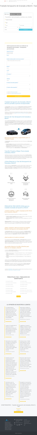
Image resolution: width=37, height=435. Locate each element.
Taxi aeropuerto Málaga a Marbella (11, 291)
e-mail (8, 70)
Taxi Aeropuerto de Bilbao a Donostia (25, 282)
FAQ (24, 425)
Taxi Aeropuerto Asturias (9, 284)
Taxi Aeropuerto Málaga (9, 290)
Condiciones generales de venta (16, 93)
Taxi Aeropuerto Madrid (9, 288)
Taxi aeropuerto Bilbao (23, 281)
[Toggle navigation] (32, 3)
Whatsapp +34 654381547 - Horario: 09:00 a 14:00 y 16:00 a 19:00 (18, 0)
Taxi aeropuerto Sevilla (23, 293)
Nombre (8, 66)
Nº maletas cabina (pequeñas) (12, 87)
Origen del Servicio (10, 51)
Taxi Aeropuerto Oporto (23, 288)
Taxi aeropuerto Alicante (9, 281)
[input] (11, 25)
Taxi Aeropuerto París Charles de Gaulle (26, 290)
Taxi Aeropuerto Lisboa (23, 286)
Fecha (8, 55)
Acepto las (14, 93)
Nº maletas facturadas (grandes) (12, 82)
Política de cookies (26, 422)
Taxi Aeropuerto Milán (9, 293)
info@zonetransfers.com (13, 1)
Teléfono (8, 78)
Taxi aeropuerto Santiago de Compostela (26, 291)
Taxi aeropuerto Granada (23, 284)
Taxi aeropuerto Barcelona (9, 286)
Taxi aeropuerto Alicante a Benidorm (11, 282)
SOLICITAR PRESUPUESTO (18, 96)
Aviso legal (25, 419)
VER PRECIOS (26, 29)
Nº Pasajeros (9, 74)
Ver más (18, 296)
